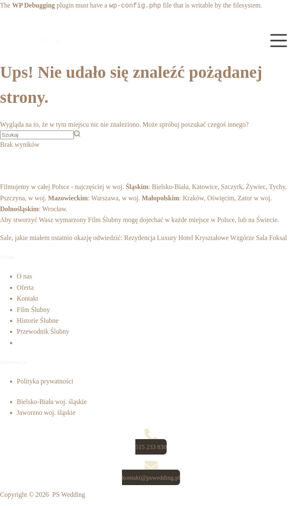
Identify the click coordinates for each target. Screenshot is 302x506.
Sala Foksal (271, 237)
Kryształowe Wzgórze (224, 237)
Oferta (25, 287)
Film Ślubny (105, 219)
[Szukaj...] (37, 134)
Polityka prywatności (45, 381)
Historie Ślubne (37, 320)
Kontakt (27, 298)
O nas (24, 276)
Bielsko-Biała (170, 186)
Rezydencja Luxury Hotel (158, 237)
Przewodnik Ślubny (43, 331)
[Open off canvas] (278, 40)
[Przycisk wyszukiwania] (77, 133)
